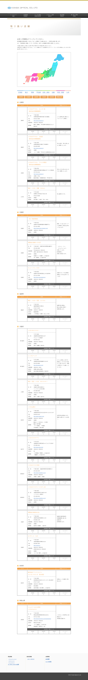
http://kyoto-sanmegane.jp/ (39, 277)
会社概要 (48, 659)
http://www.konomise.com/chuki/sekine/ (42, 618)
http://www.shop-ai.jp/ (38, 447)
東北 (26, 92)
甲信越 (39, 92)
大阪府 (44, 97)
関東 (32, 92)
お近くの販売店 (30, 659)
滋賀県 (36, 97)
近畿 (53, 92)
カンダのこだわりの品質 (13, 664)
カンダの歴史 (49, 661)
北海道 (20, 92)
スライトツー (12, 661)
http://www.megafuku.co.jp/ (40, 472)
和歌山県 (59, 97)
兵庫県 (21, 97)
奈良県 (52, 97)
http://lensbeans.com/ (38, 365)
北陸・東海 (45, 92)
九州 (67, 92)
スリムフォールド (13, 659)
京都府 (28, 97)
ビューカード (12, 662)
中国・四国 (60, 92)
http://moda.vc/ (37, 545)
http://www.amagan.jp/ (38, 120)
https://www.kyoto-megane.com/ (41, 228)
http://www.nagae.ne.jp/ (39, 416)
